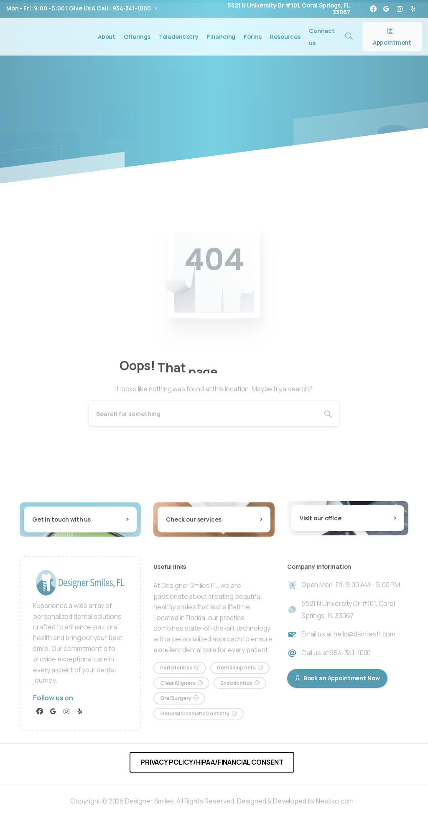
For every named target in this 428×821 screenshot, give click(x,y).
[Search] (203, 413)
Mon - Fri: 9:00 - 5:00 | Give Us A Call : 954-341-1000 (81, 8)
